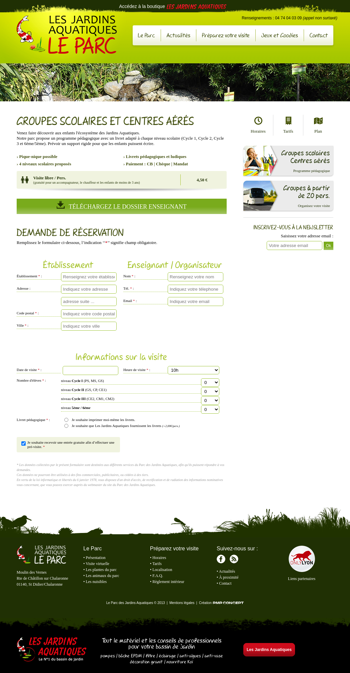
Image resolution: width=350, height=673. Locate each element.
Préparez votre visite (226, 35)
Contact (319, 35)
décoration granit (146, 661)
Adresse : (23, 288)
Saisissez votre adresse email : (307, 235)
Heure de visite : (136, 370)
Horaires (258, 125)
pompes (108, 655)
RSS (234, 559)
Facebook (221, 559)
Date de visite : (29, 370)
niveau (75, 408)
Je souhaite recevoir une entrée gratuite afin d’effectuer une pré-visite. (70, 444)
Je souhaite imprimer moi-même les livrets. (103, 420)
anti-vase (214, 655)
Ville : (22, 325)
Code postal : (28, 313)
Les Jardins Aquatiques (52, 650)
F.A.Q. (157, 575)
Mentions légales (181, 603)
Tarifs (288, 125)
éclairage (167, 655)
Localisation (162, 569)
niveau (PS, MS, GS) (82, 381)
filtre (150, 655)
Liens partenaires (301, 578)
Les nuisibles (96, 581)
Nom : (129, 276)
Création (221, 603)
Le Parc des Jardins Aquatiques (67, 35)
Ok (328, 245)
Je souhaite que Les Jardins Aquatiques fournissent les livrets (126, 426)
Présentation (95, 557)
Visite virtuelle (97, 563)
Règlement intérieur (168, 581)
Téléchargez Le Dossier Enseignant (121, 205)
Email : (130, 301)
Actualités (178, 35)
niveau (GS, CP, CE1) (84, 390)
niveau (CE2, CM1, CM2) (87, 399)
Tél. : (128, 288)
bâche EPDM (130, 655)
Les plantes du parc (101, 569)
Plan (318, 125)
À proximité (228, 577)
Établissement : (29, 276)
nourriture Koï (180, 661)
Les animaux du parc (102, 575)
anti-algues (190, 655)
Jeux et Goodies (279, 35)
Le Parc (146, 35)
